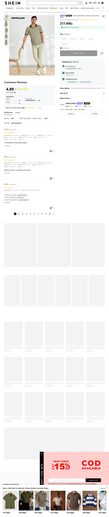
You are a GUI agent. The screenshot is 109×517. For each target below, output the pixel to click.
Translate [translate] (7, 145)
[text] (29, 133)
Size (66, 34)
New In (28, 8)
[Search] (80, 3)
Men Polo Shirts (34, 12)
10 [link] (49, 214)
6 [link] (34, 214)
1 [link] (15, 214)
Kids (66, 8)
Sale (33, 8)
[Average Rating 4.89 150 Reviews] (89, 20)
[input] (66, 480)
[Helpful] (51, 151)
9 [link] (45, 214)
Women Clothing (42, 8)
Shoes (61, 8)
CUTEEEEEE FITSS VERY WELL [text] (15, 143)
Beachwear (53, 8)
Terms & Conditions (90, 484)
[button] (102, 53)
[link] (95, 3)
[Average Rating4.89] (17, 89)
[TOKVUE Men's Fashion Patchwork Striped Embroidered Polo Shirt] (89, 501)
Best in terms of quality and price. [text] (17, 170)
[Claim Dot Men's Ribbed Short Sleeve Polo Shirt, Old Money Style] (26, 501)
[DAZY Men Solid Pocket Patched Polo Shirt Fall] (42, 501)
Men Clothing (74, 8)
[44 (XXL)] (64, 44)
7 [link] (38, 214)
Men (10, 12)
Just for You (20, 8)
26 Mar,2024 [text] (12, 130)
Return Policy (70, 73)
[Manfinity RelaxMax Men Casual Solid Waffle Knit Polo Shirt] (10, 501)
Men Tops (25, 12)
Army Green (10, 139)
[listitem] (10, 502)
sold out (79, 53)
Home (6, 12)
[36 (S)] (63, 39)
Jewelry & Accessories (87, 8)
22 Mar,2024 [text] (12, 157)
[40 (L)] (81, 39)
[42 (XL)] (91, 39)
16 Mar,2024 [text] (12, 184)
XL (20, 139)
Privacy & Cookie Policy (75, 484)
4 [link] (26, 214)
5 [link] (30, 214)
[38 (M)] (73, 39)
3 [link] (22, 214)
